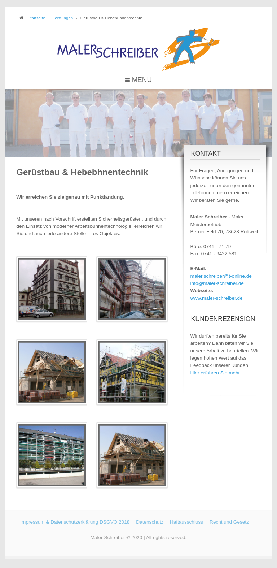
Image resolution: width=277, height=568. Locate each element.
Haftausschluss (186, 521)
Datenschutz (149, 521)
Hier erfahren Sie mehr (215, 373)
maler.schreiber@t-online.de (221, 276)
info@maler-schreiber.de (217, 283)
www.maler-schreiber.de (216, 298)
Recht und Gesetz (229, 521)
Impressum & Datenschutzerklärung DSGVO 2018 (74, 521)
